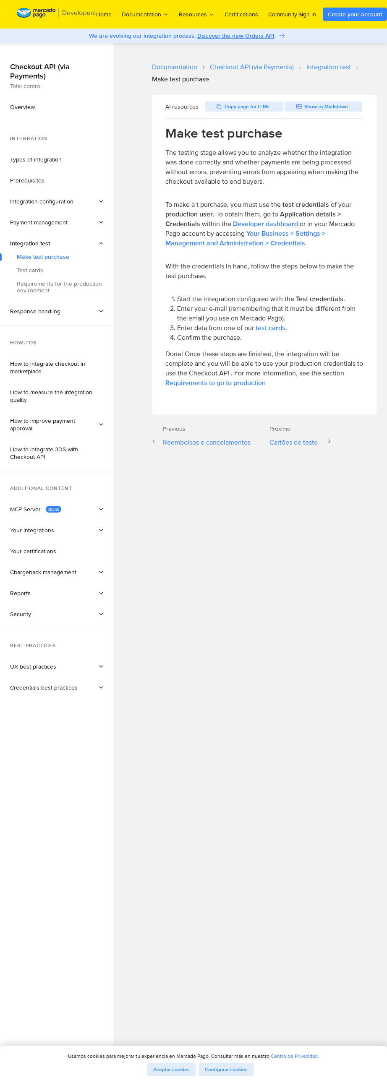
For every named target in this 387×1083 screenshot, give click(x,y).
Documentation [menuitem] (145, 14)
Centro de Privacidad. (295, 1056)
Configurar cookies (226, 1069)
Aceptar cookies (171, 1069)
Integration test (328, 67)
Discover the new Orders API (236, 35)
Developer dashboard (265, 224)
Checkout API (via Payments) (252, 67)
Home (104, 14)
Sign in (307, 14)
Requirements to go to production (215, 383)
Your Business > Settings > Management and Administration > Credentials (245, 238)
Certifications (241, 14)
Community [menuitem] (286, 14)
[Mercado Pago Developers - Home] (56, 14)
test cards (270, 328)
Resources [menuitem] (196, 14)
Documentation (174, 67)
